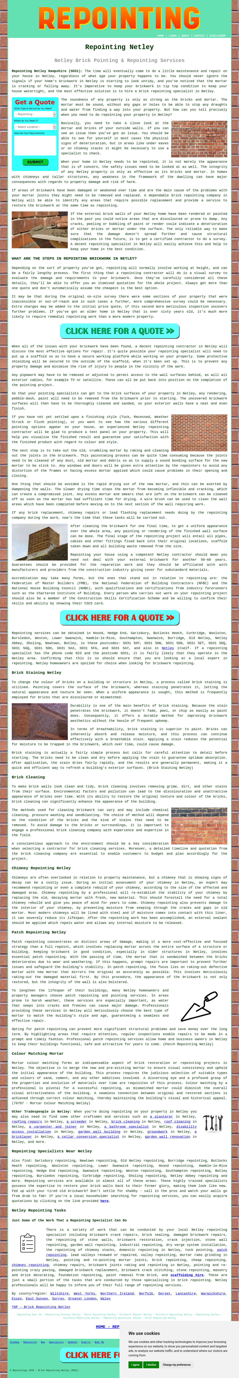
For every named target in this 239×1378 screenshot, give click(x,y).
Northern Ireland (117, 1294)
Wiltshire (59, 1294)
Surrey (58, 1299)
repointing (161, 91)
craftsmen (93, 1117)
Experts (86, 1342)
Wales (105, 1299)
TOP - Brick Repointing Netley (41, 1307)
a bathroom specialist (126, 1127)
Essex (17, 1299)
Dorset (164, 1294)
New (43, 1342)
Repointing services (44, 1181)
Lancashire (186, 1294)
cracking (205, 489)
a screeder (77, 1122)
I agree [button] (135, 1364)
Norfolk (146, 1294)
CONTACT (199, 35)
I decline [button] (151, 1364)
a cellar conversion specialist (88, 1137)
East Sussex (37, 1299)
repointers (190, 466)
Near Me (99, 1342)
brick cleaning (26, 802)
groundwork (157, 1132)
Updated (72, 1342)
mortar (67, 105)
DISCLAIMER (217, 35)
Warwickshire (213, 1294)
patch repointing (50, 1029)
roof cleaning (177, 1122)
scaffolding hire (187, 1275)
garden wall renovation (167, 1137)
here (104, 1201)
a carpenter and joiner (53, 1127)
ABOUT (185, 35)
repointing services (162, 1285)
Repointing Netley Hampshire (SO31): (47, 71)
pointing (28, 385)
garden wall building (99, 1132)
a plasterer (161, 1117)
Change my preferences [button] (177, 1364)
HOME (161, 35)
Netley (168, 648)
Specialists (56, 1342)
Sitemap (14, 1342)
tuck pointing (198, 1250)
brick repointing (187, 195)
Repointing (22, 633)
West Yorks (84, 1294)
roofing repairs (27, 1122)
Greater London (82, 1299)
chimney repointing (30, 1265)
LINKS (172, 35)
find (26, 1161)
